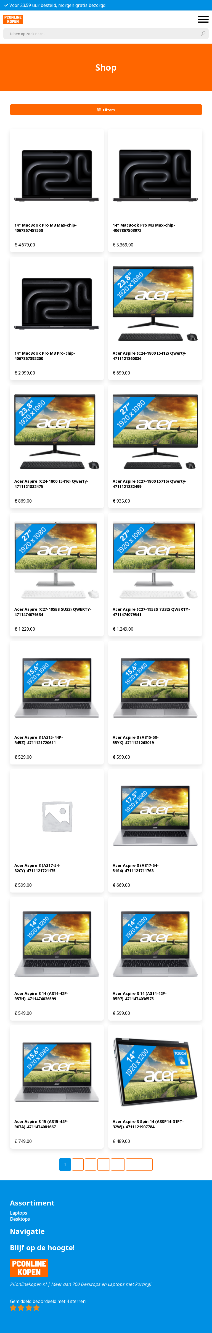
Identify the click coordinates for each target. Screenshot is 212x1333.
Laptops (18, 1213)
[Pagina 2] (78, 1164)
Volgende (139, 1164)
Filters (106, 109)
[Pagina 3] (90, 1164)
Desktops (20, 1219)
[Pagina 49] (118, 1164)
